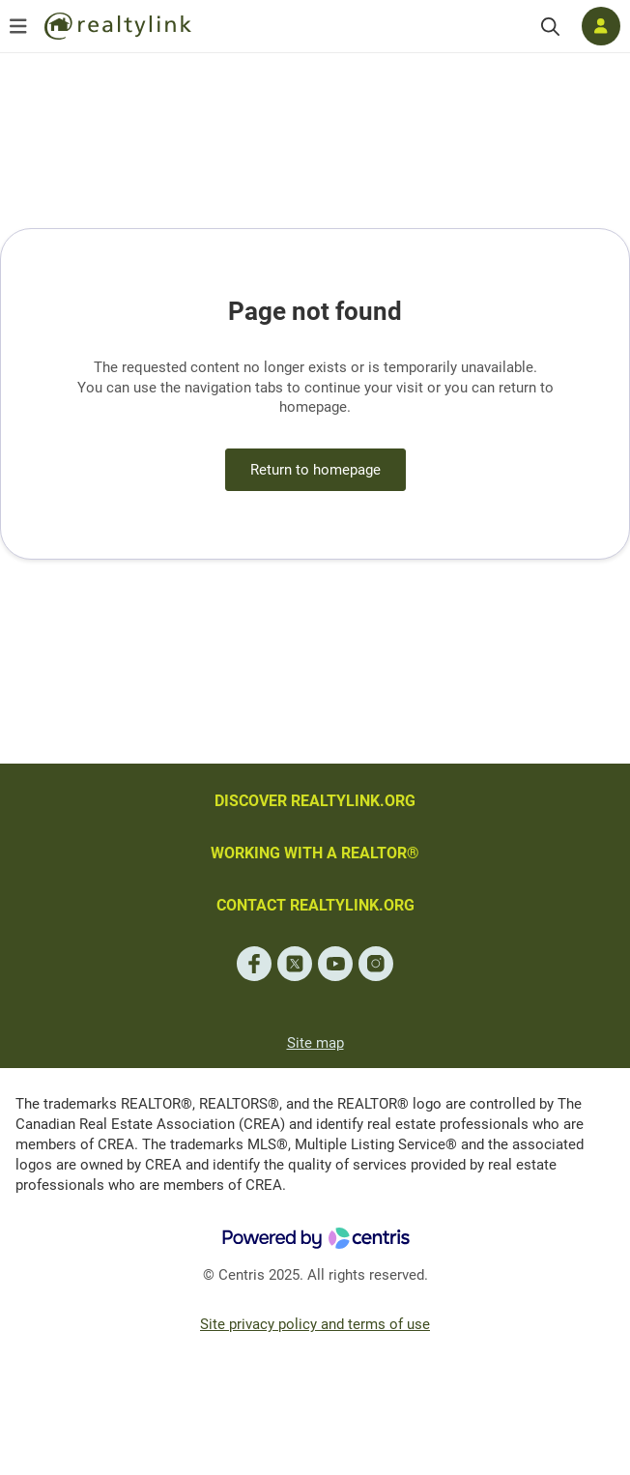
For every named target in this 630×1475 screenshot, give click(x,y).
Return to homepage (315, 469)
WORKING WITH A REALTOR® (315, 853)
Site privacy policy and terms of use (315, 1324)
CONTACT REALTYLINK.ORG (315, 905)
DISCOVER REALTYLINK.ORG (315, 801)
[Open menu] (18, 26)
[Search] (550, 26)
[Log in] (601, 26)
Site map (315, 1043)
